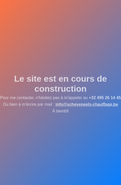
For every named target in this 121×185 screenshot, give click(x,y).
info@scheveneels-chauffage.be (86, 105)
